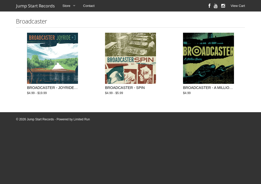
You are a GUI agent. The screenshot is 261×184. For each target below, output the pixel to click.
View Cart (238, 6)
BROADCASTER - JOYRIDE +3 (53, 88)
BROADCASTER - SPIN (125, 88)
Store (66, 6)
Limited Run (82, 119)
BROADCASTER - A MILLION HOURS (214, 88)
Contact (89, 6)
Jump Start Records (35, 6)
